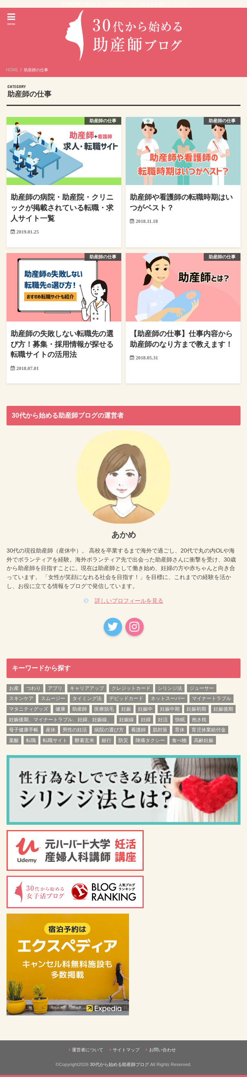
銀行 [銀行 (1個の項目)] (106, 742)
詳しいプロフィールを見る (129, 602)
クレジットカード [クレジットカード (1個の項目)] (131, 690)
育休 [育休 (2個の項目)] (180, 732)
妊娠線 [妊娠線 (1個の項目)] (126, 721)
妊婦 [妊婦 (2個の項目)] (146, 721)
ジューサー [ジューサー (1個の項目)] (201, 690)
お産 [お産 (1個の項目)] (14, 690)
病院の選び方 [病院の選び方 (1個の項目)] (109, 732)
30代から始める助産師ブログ (119, 1066)
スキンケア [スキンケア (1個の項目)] (21, 700)
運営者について (87, 1051)
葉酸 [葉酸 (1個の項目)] (14, 742)
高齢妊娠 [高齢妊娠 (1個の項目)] (204, 742)
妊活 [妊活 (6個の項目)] (163, 721)
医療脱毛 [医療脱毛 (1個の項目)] (104, 711)
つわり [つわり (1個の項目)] (33, 690)
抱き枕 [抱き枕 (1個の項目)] (199, 721)
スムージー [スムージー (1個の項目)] (53, 700)
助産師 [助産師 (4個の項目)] (79, 711)
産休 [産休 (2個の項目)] (51, 732)
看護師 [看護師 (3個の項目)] (138, 732)
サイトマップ (126, 1051)
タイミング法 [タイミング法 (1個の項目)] (87, 700)
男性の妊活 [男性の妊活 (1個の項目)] (74, 732)
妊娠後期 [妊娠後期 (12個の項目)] (223, 711)
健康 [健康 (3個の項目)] (60, 711)
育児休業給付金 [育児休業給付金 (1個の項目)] (208, 732)
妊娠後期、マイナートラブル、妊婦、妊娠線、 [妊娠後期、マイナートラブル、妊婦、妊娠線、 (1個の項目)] (60, 721)
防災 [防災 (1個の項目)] (123, 742)
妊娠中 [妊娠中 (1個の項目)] (145, 711)
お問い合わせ (162, 1051)
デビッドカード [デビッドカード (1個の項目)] (126, 700)
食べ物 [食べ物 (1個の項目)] (179, 742)
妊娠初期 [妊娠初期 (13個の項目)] (196, 711)
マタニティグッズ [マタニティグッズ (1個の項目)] (28, 711)
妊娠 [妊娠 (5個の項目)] (126, 711)
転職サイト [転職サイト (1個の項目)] (55, 742)
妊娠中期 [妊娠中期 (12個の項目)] (170, 711)
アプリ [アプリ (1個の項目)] (55, 690)
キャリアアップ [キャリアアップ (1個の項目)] (87, 690)
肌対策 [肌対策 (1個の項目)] (160, 732)
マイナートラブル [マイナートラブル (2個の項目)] (211, 700)
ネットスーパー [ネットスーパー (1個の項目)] (168, 700)
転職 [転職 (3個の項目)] (31, 742)
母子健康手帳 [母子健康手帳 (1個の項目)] (23, 732)
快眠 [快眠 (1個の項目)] (180, 721)
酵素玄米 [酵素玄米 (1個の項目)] (84, 742)
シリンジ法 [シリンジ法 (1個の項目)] (170, 690)
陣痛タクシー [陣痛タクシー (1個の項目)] (150, 742)
